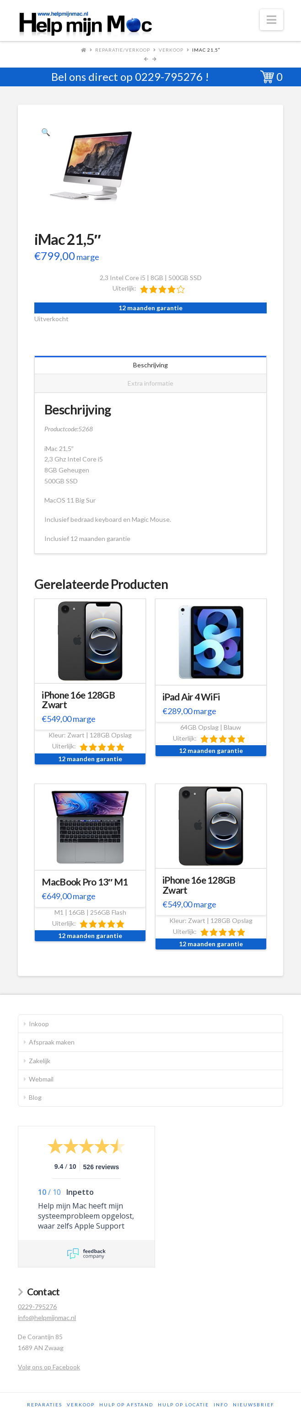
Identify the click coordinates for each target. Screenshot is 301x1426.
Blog (35, 1097)
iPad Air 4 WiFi (191, 696)
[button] (271, 19)
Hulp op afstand (126, 1404)
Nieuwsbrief (253, 1404)
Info (221, 1404)
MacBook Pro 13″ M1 (85, 881)
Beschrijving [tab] (150, 365)
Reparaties (44, 1404)
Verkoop (171, 50)
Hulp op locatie (183, 1404)
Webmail (41, 1079)
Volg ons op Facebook (49, 1367)
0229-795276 (169, 76)
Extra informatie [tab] (150, 383)
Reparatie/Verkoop (122, 50)
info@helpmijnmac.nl (47, 1317)
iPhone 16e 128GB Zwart (78, 699)
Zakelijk (39, 1061)
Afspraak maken (52, 1042)
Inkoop (39, 1024)
